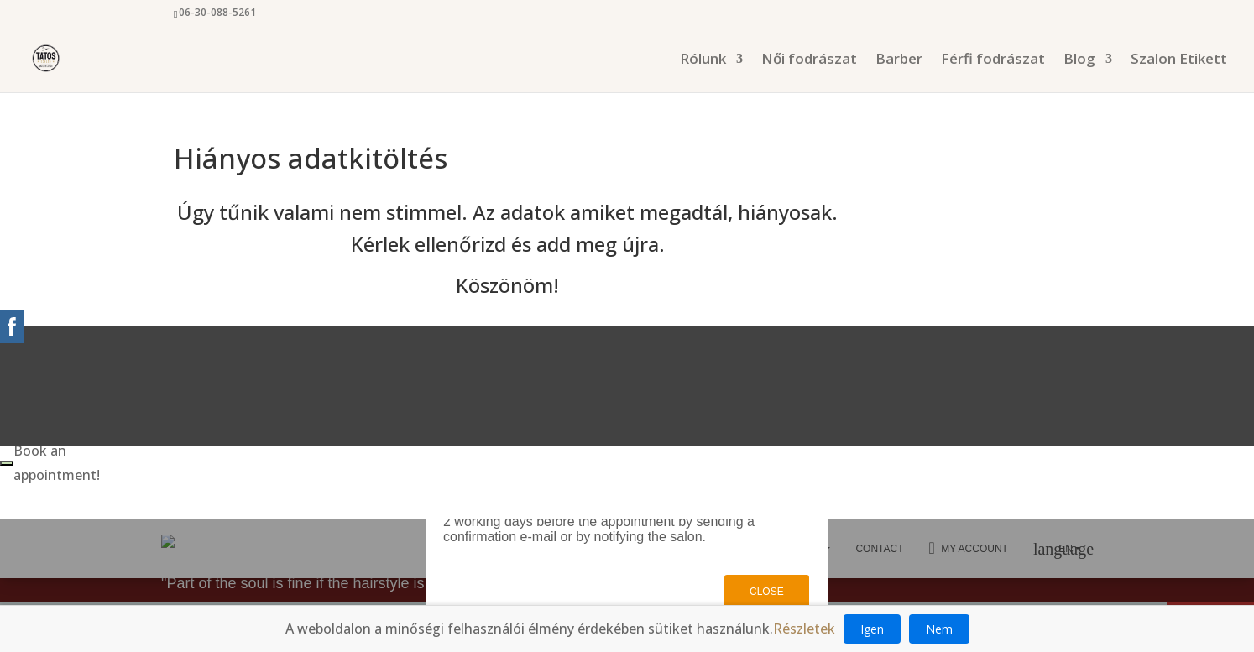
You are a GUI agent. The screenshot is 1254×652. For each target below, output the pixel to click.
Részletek (804, 628)
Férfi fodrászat (993, 60)
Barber (898, 60)
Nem (939, 629)
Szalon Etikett (1179, 60)
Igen (872, 629)
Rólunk (703, 60)
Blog (1079, 60)
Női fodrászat (809, 60)
